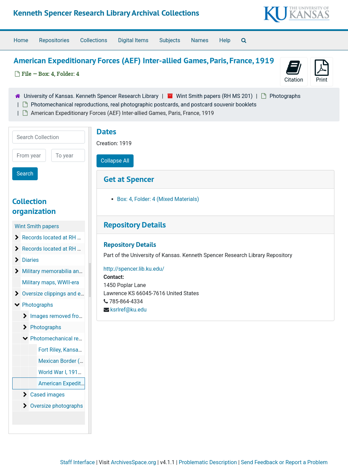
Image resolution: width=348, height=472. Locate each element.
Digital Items (133, 40)
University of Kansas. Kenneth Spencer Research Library (91, 96)
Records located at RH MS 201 (59, 237)
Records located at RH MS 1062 (60, 249)
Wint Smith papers (37, 226)
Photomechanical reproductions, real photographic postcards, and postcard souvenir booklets (144, 104)
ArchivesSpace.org (133, 462)
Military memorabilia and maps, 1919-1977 (73, 271)
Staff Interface (77, 462)
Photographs (284, 96)
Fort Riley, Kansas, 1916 (67, 350)
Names (199, 40)
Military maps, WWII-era (50, 282)
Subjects (169, 40)
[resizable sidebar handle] (89, 280)
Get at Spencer (129, 179)
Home (21, 40)
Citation (293, 71)
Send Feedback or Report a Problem (284, 462)
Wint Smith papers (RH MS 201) (214, 96)
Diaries (30, 260)
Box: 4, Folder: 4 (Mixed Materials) (158, 199)
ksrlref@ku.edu (128, 309)
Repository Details (135, 224)
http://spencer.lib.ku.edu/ (134, 269)
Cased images (47, 394)
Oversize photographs (56, 406)
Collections (93, 40)
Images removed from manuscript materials (83, 316)
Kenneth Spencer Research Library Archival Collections (106, 12)
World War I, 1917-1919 (66, 372)
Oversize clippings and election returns (68, 293)
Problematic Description (208, 462)
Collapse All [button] (115, 160)
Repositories (54, 40)
